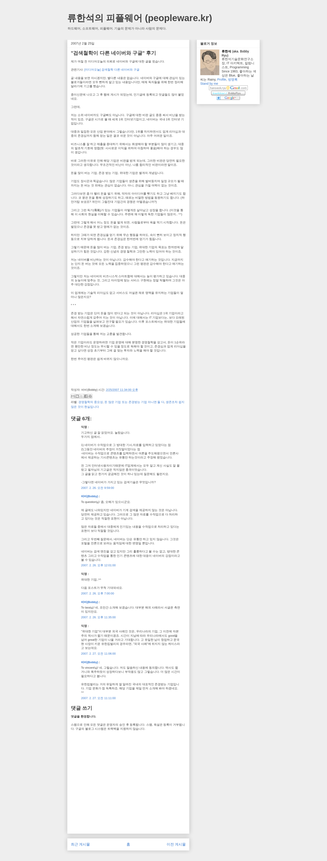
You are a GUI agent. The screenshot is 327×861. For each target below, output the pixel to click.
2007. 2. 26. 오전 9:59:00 (97, 488)
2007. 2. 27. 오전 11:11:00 (98, 698)
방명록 (233, 79)
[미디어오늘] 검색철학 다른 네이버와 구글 (111, 69)
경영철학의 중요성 (90, 402)
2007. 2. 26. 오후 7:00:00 (97, 593)
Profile (221, 79)
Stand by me (209, 83)
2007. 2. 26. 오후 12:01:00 (98, 565)
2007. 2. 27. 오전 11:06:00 (98, 653)
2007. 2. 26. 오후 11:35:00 (98, 617)
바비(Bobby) (89, 496)
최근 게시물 (80, 844)
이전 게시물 (176, 844)
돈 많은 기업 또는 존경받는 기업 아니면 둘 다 (134, 402)
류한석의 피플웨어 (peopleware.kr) (139, 18)
